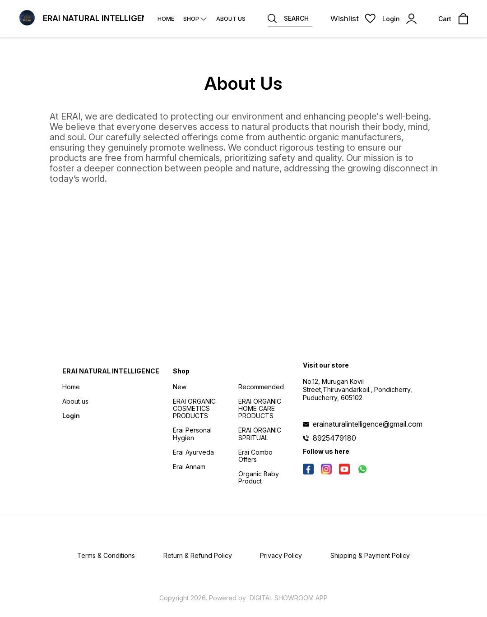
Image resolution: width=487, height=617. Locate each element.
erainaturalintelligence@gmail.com (367, 424)
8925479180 (334, 438)
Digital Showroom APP (289, 598)
